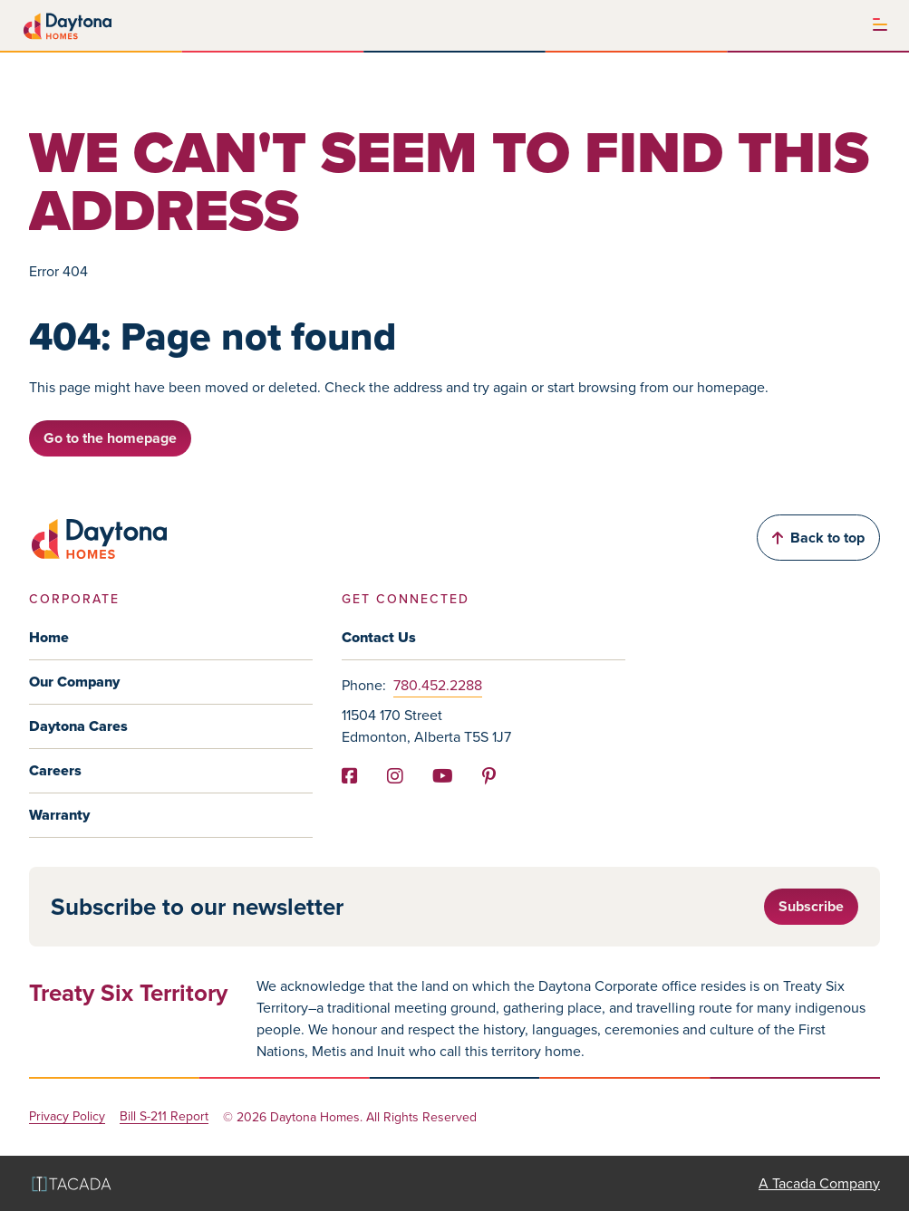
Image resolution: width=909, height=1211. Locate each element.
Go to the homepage (110, 438)
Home (49, 637)
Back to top (818, 537)
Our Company (74, 681)
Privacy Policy (67, 1117)
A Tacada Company (819, 1183)
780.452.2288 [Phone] (437, 685)
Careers (55, 770)
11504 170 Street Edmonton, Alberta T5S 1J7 (426, 726)
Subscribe (811, 906)
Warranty (59, 814)
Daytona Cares (78, 726)
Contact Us (379, 637)
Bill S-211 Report (164, 1117)
